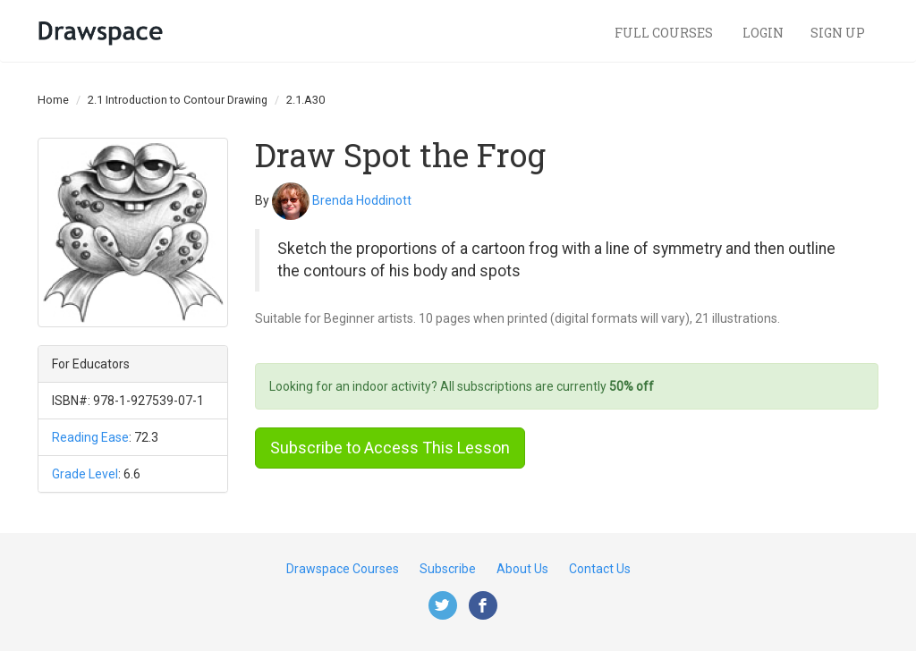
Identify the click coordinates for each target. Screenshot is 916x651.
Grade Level (85, 474)
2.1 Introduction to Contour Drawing (177, 99)
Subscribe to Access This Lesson (390, 447)
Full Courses (665, 32)
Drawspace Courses (342, 569)
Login (763, 32)
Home (53, 99)
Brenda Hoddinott (361, 199)
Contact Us (600, 569)
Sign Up (837, 32)
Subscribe (448, 569)
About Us (522, 569)
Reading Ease (90, 437)
